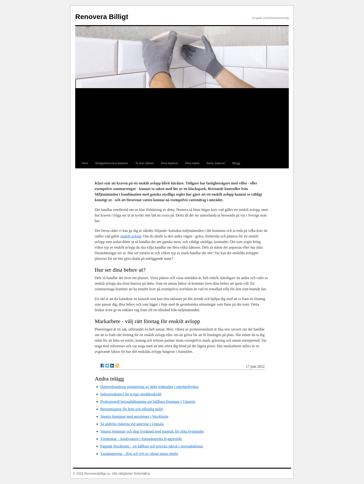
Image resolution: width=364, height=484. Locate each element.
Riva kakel (192, 163)
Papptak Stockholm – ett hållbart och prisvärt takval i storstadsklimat (151, 446)
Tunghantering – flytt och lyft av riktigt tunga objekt (139, 454)
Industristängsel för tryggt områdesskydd (130, 394)
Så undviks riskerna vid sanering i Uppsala (132, 424)
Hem (85, 163)
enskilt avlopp (130, 236)
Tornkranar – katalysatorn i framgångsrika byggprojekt (141, 439)
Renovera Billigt (101, 16)
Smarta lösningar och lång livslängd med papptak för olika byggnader (152, 431)
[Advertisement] (182, 123)
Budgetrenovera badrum (111, 163)
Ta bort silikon (144, 163)
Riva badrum (169, 163)
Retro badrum (216, 163)
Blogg (236, 163)
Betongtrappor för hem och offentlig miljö (131, 409)
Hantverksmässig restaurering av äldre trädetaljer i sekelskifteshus (149, 387)
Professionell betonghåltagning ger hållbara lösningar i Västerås (147, 402)
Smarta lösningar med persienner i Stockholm (134, 416)
